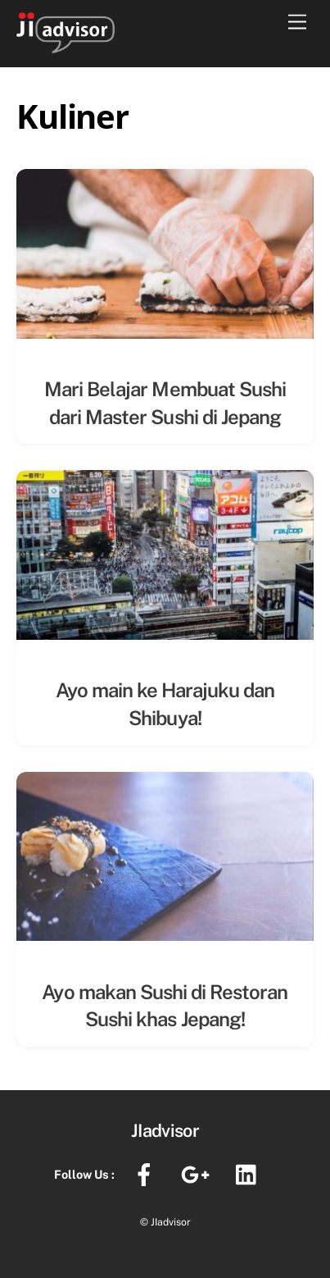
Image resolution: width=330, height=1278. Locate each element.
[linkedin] (250, 1173)
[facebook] (147, 1173)
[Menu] (297, 23)
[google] (198, 1173)
